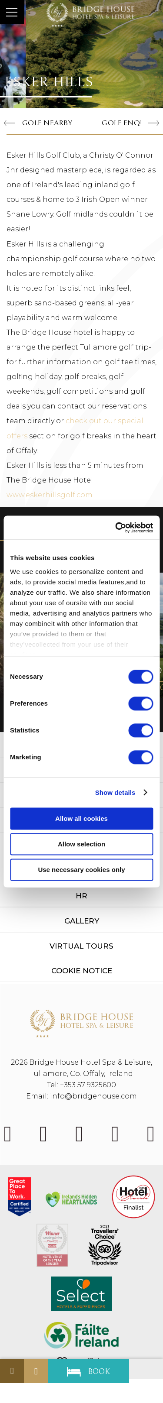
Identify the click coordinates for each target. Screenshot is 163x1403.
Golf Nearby (47, 123)
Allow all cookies (81, 818)
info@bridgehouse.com (93, 1096)
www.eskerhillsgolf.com (50, 495)
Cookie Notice (81, 970)
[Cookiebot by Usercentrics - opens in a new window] (116, 527)
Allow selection (81, 844)
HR (81, 895)
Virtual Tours (81, 946)
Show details (115, 792)
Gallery (81, 921)
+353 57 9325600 (88, 1085)
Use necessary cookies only (81, 869)
